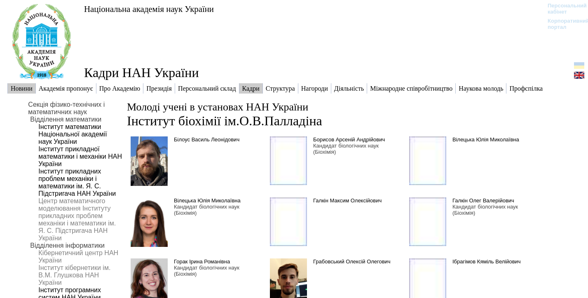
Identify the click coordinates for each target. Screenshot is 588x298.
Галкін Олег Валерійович (483, 200)
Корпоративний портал (563, 24)
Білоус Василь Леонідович (206, 139)
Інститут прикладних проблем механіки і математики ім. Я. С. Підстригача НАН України (77, 182)
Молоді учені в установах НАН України (217, 107)
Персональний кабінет (563, 8)
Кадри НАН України (141, 72)
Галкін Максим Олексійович (347, 200)
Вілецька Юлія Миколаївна (485, 139)
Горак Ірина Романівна (202, 261)
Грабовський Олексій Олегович (352, 261)
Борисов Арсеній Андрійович (349, 139)
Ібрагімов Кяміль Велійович (486, 261)
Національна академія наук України (149, 9)
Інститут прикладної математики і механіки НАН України (80, 156)
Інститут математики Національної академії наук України (72, 134)
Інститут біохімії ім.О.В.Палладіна (224, 120)
